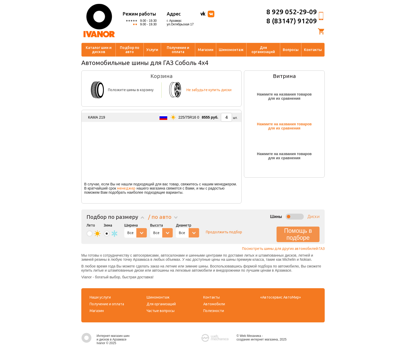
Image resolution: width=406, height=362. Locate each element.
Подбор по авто (129, 50)
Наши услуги (100, 297)
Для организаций (263, 50)
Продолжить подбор (224, 232)
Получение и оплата (178, 50)
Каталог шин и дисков (99, 50)
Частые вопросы (161, 311)
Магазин (205, 50)
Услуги (152, 50)
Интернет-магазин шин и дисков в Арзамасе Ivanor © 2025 (105, 339)
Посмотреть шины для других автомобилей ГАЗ (283, 249)
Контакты (313, 50)
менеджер (126, 188)
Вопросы (291, 50)
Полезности (213, 311)
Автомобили (214, 304)
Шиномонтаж (231, 50)
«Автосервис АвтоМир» (280, 297)
